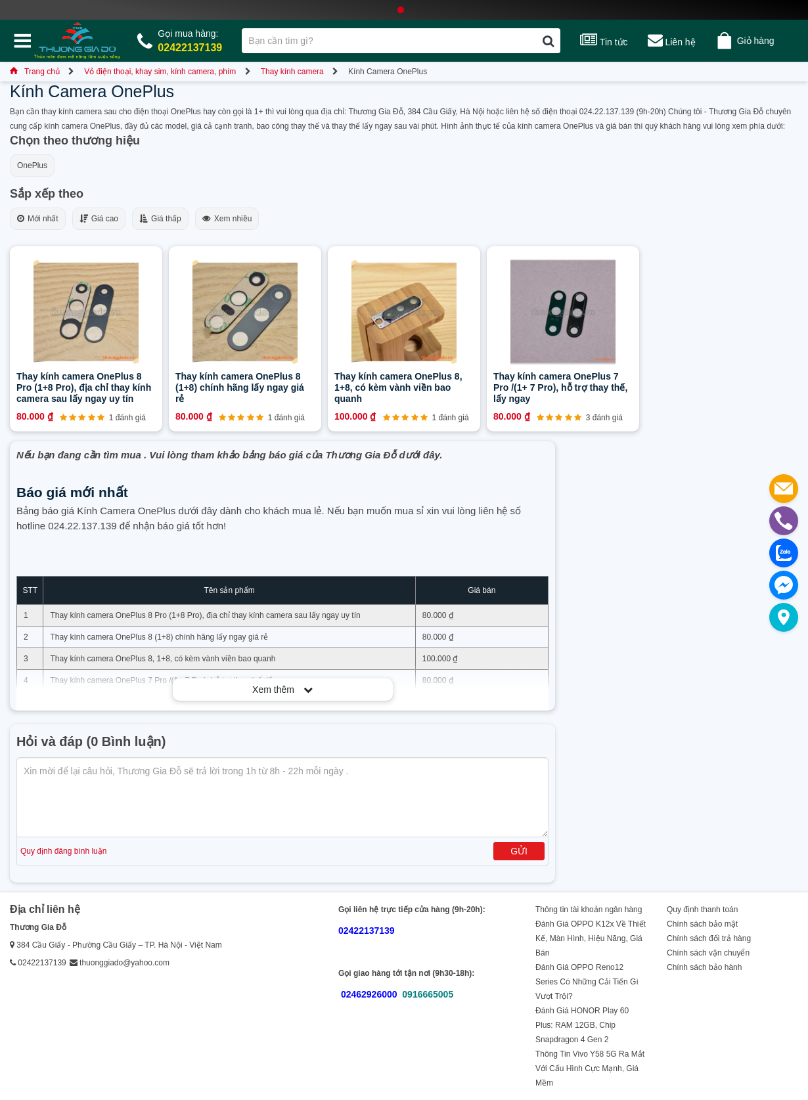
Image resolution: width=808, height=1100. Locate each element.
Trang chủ (35, 71)
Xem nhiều (227, 218)
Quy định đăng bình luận (63, 851)
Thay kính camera (292, 71)
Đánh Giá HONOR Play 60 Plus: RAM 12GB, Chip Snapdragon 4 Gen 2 (582, 1025)
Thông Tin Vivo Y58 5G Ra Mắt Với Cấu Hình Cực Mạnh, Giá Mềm (589, 1068)
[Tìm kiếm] (548, 40)
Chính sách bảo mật (702, 924)
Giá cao (98, 218)
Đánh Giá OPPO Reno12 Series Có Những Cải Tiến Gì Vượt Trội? (587, 982)
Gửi (518, 851)
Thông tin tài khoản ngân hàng (588, 909)
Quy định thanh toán (702, 909)
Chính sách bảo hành (704, 967)
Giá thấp (160, 218)
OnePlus (32, 165)
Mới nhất (37, 218)
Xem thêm (282, 689)
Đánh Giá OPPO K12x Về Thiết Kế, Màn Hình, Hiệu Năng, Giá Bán (590, 938)
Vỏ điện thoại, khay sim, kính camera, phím (160, 71)
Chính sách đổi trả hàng (709, 938)
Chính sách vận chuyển (708, 952)
